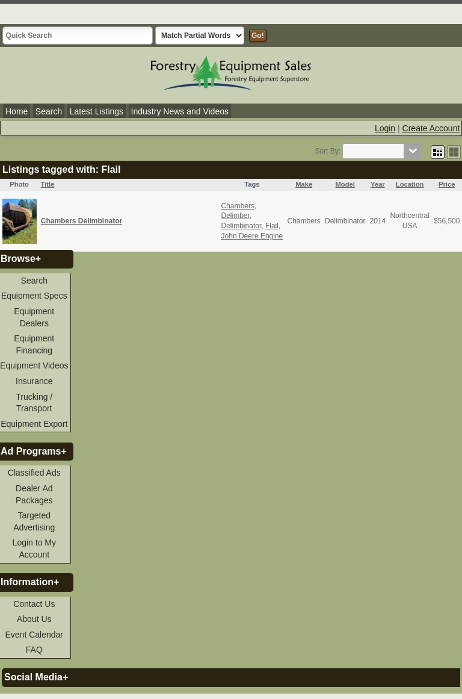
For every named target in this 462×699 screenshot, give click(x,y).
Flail (272, 226)
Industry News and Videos (180, 111)
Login (385, 128)
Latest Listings (97, 111)
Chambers (237, 206)
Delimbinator (241, 226)
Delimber (235, 215)
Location (410, 184)
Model (345, 184)
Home (16, 111)
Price (447, 184)
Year (378, 184)
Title (48, 184)
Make (303, 184)
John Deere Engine (252, 236)
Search (48, 111)
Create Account (431, 128)
